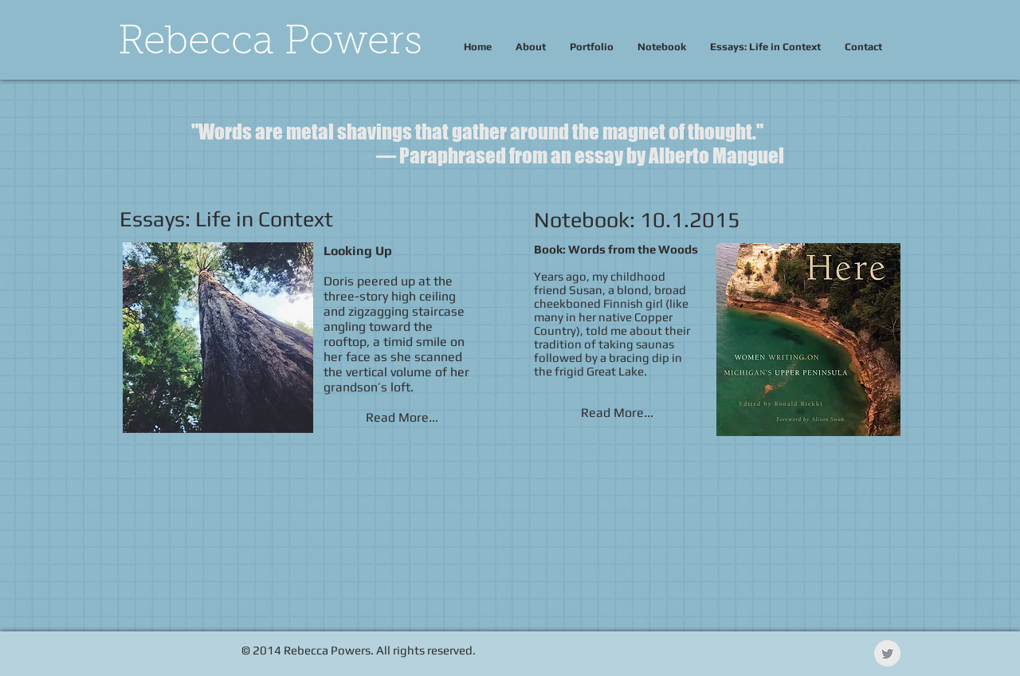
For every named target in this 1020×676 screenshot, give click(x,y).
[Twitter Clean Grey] (887, 653)
